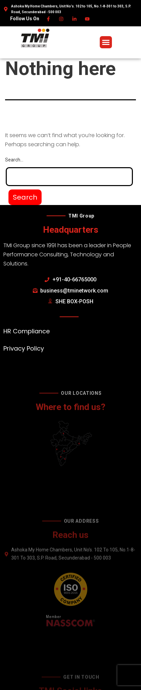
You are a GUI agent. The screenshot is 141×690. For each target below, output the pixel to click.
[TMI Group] (35, 38)
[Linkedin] (74, 19)
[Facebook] (48, 19)
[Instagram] (62, 19)
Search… (14, 159)
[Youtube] (88, 19)
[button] (106, 42)
